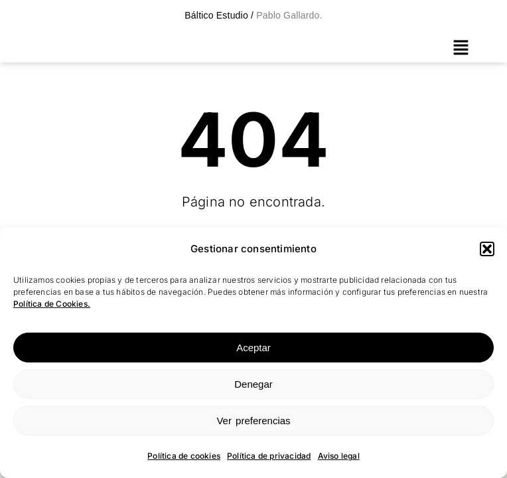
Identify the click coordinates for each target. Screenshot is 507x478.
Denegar (253, 384)
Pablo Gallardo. (288, 15)
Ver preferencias (253, 420)
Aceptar (253, 347)
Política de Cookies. (51, 304)
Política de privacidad (269, 456)
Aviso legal (339, 456)
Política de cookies (183, 456)
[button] (487, 249)
